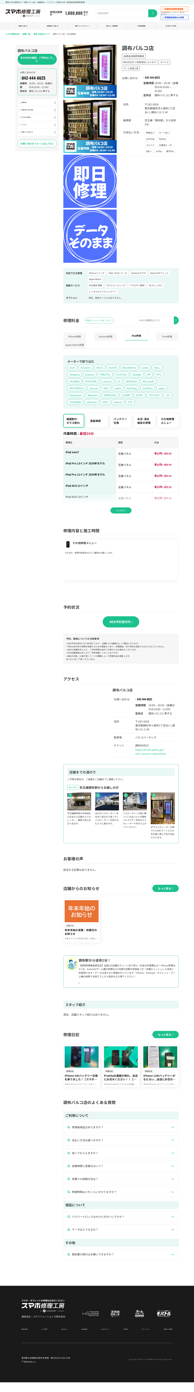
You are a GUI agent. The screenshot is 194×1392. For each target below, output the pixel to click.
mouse (94, 389)
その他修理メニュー (167, 422)
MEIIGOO (131, 382)
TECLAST (154, 396)
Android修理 (105, 337)
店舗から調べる (23, 26)
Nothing (132, 389)
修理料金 (25, 104)
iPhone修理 (74, 337)
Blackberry (129, 369)
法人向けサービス (102, 1339)
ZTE (130, 403)
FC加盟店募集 (141, 26)
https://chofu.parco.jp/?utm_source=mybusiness (150, 753)
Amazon (85, 369)
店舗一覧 (26, 35)
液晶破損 (95, 422)
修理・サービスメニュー (82, 26)
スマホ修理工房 (12, 35)
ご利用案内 (121, 1339)
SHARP (126, 396)
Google (136, 376)
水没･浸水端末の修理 (144, 422)
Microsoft (148, 382)
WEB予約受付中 (120, 623)
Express (89, 376)
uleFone (92, 403)
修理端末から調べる (52, 26)
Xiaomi (118, 403)
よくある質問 (46, 1339)
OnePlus (147, 389)
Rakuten (93, 396)
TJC (168, 396)
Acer (72, 369)
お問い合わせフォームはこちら (37, 148)
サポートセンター (140, 1339)
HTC (158, 376)
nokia (117, 389)
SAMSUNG (109, 396)
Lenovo (107, 382)
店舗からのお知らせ (31, 136)
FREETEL (105, 376)
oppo (161, 389)
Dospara (74, 376)
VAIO (105, 403)
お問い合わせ (64, 1339)
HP (149, 376)
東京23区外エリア (42, 35)
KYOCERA (91, 382)
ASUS (99, 369)
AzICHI (113, 369)
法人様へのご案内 (171, 26)
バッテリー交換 (120, 422)
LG (118, 382)
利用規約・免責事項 (163, 1339)
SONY (139, 396)
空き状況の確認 (29, 120)
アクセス (25, 128)
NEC (106, 389)
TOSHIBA (75, 403)
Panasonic (75, 396)
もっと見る (120, 510)
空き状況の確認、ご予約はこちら (37, 60)
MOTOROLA (76, 389)
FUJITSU (121, 376)
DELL (157, 369)
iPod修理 (167, 337)
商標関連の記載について (35, 1370)
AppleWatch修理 (74, 346)
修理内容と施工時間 (31, 112)
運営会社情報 (27, 1339)
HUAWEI (74, 382)
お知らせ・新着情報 (112, 26)
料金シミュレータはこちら (99, 321)
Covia (145, 369)
